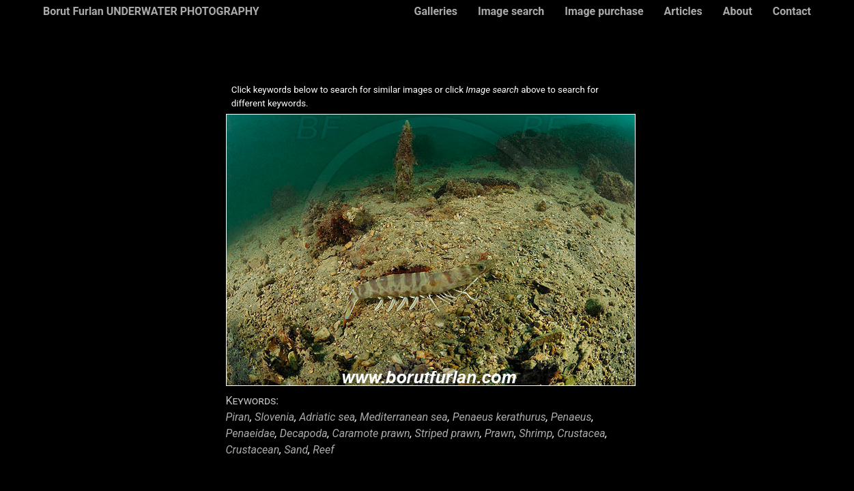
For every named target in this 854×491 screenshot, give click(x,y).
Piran (238, 417)
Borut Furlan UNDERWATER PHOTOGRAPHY (151, 11)
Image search (511, 11)
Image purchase (604, 11)
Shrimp (535, 433)
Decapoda (304, 433)
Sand (296, 449)
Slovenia (274, 417)
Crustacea (581, 433)
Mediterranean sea (404, 417)
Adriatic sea (327, 417)
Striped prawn (447, 433)
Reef (323, 449)
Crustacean (253, 449)
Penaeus (571, 417)
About (737, 11)
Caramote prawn (371, 433)
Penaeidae (250, 433)
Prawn (499, 433)
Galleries (435, 11)
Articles (683, 11)
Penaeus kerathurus (499, 417)
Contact (792, 11)
